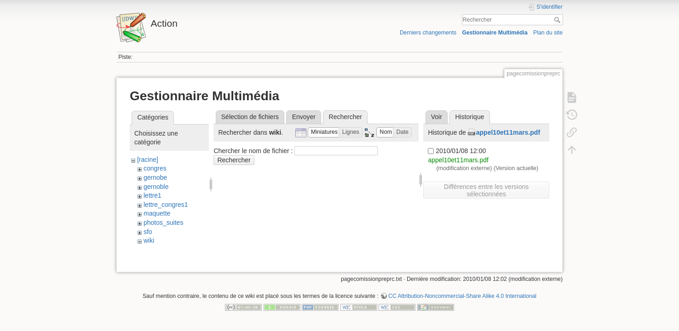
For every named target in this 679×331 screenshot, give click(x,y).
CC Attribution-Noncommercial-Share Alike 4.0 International (462, 300)
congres (155, 168)
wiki (149, 240)
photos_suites (163, 222)
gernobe (155, 177)
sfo (148, 231)
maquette (157, 213)
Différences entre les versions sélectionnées (486, 190)
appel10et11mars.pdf (508, 132)
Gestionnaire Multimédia (494, 32)
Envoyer (304, 116)
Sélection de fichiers (250, 116)
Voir (436, 116)
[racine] (147, 159)
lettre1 (152, 195)
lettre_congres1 (166, 204)
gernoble (156, 186)
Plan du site (548, 32)
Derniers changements (428, 32)
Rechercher (558, 20)
